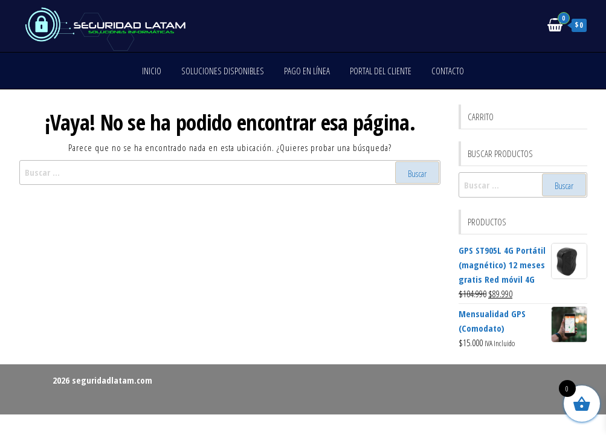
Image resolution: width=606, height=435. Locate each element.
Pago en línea (307, 71)
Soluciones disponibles (222, 71)
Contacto (447, 71)
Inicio (151, 71)
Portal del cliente (380, 71)
